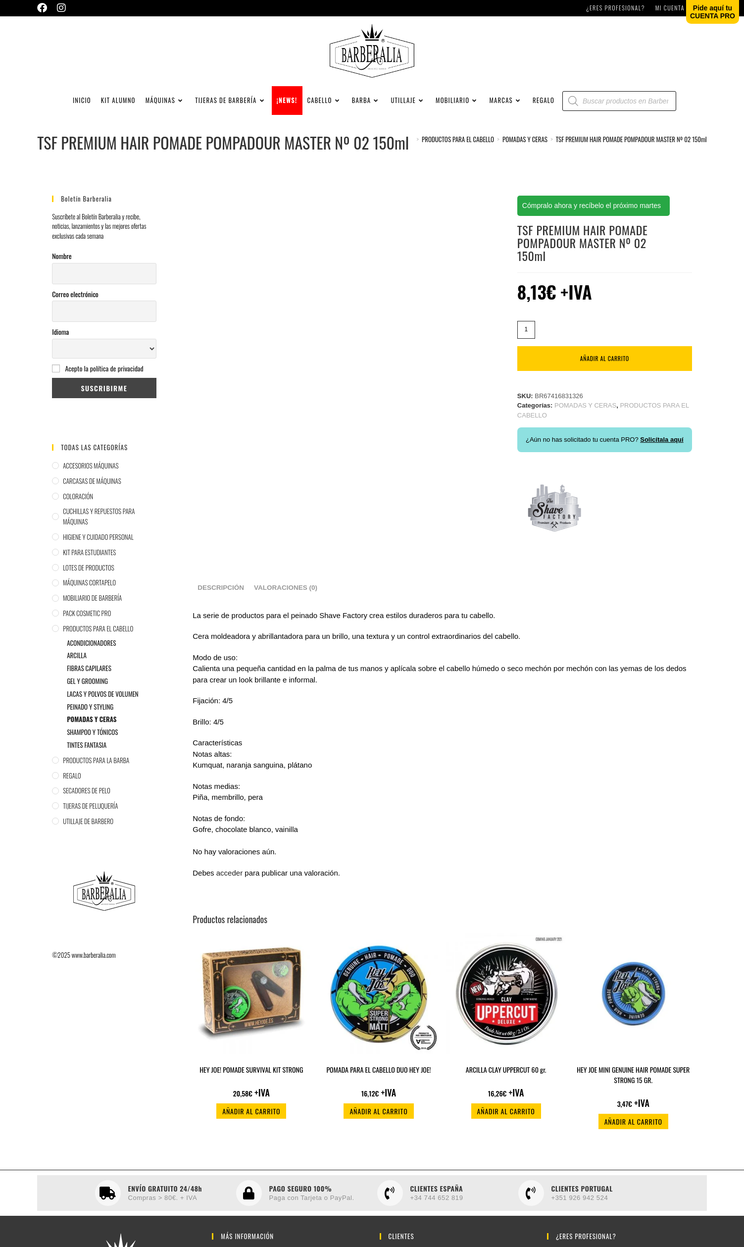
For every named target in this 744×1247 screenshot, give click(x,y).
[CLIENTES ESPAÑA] (390, 1200)
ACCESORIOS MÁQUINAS (90, 472)
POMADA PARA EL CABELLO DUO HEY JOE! (378, 1076)
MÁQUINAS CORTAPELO (89, 589)
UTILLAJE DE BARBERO (88, 828)
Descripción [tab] (221, 594)
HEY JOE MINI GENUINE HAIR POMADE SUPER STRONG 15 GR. (633, 1081)
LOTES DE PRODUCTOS (88, 574)
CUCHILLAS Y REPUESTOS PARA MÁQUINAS (99, 523)
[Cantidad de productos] (526, 337)
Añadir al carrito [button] (251, 1118)
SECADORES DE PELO (86, 797)
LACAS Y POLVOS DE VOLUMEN (102, 701)
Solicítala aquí (661, 446)
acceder (229, 879)
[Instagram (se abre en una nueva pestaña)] (61, 8)
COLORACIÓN (78, 503)
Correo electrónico (75, 300)
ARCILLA (77, 662)
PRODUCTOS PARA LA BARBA (96, 767)
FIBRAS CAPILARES (89, 675)
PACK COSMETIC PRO (87, 620)
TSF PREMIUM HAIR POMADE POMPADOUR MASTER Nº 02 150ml (631, 146)
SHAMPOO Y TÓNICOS (92, 739)
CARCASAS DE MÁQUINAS (92, 488)
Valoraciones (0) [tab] (285, 594)
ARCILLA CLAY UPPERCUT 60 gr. (506, 1076)
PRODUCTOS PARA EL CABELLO (98, 635)
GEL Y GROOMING (87, 688)
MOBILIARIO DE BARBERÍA (92, 605)
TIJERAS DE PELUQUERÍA (90, 813)
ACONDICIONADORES (91, 649)
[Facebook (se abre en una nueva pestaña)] (44, 8)
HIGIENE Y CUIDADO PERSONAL (98, 544)
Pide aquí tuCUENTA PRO (712, 12)
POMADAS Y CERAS (91, 726)
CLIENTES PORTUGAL (582, 1195)
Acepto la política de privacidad (104, 375)
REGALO (72, 782)
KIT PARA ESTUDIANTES (89, 559)
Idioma (60, 338)
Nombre (61, 263)
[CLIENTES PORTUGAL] (531, 1200)
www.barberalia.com (94, 961)
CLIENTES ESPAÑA (436, 1195)
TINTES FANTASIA (86, 752)
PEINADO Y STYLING (90, 713)
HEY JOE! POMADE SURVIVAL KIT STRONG (251, 1076)
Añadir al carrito (604, 365)
